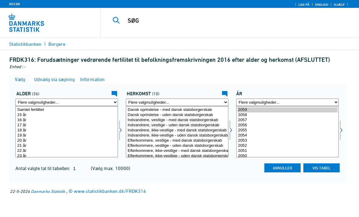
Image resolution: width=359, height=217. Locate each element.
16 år (67, 120)
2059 (287, 109)
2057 (287, 120)
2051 (287, 150)
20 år (67, 140)
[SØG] (227, 20)
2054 (287, 135)
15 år (67, 115)
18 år (67, 130)
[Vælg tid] (287, 131)
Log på (304, 4)
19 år (67, 135)
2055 (287, 130)
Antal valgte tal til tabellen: (43, 168)
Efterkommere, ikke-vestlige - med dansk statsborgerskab (177, 150)
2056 (287, 125)
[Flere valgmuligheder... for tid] (287, 102)
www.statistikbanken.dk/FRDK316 (110, 191)
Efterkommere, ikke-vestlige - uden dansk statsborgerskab (177, 156)
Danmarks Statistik (48, 191)
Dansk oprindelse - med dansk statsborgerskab (177, 109)
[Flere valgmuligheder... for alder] (66, 102)
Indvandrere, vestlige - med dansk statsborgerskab (177, 120)
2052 (287, 145)
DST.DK (14, 4)
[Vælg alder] (66, 131)
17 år (67, 125)
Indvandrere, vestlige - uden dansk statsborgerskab (177, 125)
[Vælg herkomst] (177, 131)
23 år (67, 156)
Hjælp (339, 4)
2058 (287, 115)
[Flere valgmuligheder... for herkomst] (177, 102)
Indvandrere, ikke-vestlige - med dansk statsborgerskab (177, 130)
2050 (287, 156)
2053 (287, 140)
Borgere (56, 44)
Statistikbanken (25, 44)
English (321, 4)
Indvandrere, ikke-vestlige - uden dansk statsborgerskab (177, 135)
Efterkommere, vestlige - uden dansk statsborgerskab (177, 145)
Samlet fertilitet (67, 109)
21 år (67, 145)
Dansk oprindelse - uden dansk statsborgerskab (177, 115)
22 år (67, 150)
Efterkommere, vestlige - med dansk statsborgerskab (177, 140)
